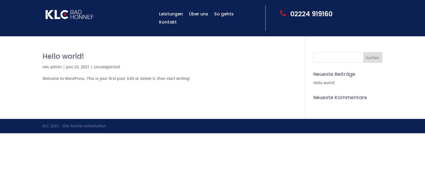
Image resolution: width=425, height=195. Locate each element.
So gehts (224, 14)
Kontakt (168, 22)
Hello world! (63, 56)
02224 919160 (311, 13)
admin (56, 66)
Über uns (198, 14)
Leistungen (171, 14)
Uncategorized (107, 66)
